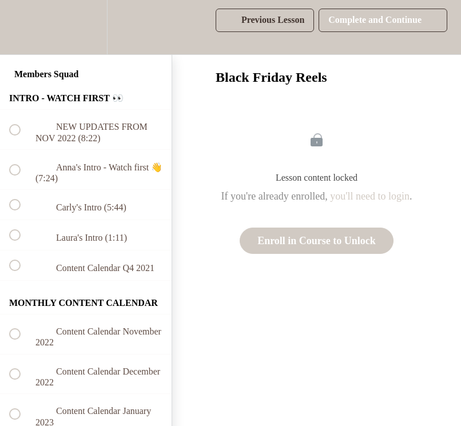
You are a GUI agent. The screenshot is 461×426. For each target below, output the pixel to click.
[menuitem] (86, 27)
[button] (21, 27)
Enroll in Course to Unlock (316, 240)
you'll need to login (370, 196)
